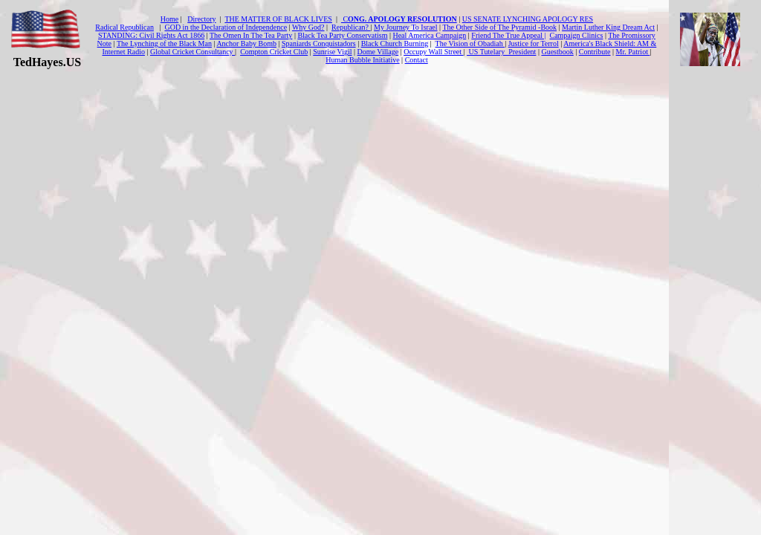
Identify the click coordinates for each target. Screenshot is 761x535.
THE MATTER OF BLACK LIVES (277, 19)
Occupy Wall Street (433, 52)
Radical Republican (124, 27)
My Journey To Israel (406, 27)
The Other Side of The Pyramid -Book (499, 27)
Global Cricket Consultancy (192, 52)
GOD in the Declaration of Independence (225, 27)
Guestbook (557, 52)
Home (169, 19)
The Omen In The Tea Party (251, 35)
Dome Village (378, 52)
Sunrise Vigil (332, 52)
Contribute (595, 52)
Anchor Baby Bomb (246, 43)
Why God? (308, 27)
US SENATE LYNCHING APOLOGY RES (527, 19)
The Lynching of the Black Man (164, 43)
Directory (201, 19)
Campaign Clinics (576, 35)
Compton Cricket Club (274, 52)
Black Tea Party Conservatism (342, 35)
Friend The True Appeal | (508, 35)
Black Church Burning (395, 43)
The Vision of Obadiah (470, 43)
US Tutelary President (501, 52)
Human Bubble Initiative (362, 60)
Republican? (350, 27)
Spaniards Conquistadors (319, 43)
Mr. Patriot (633, 52)
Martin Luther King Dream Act (608, 27)
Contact (416, 60)
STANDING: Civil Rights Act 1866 (151, 35)
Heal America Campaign (429, 35)
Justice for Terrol (533, 43)
